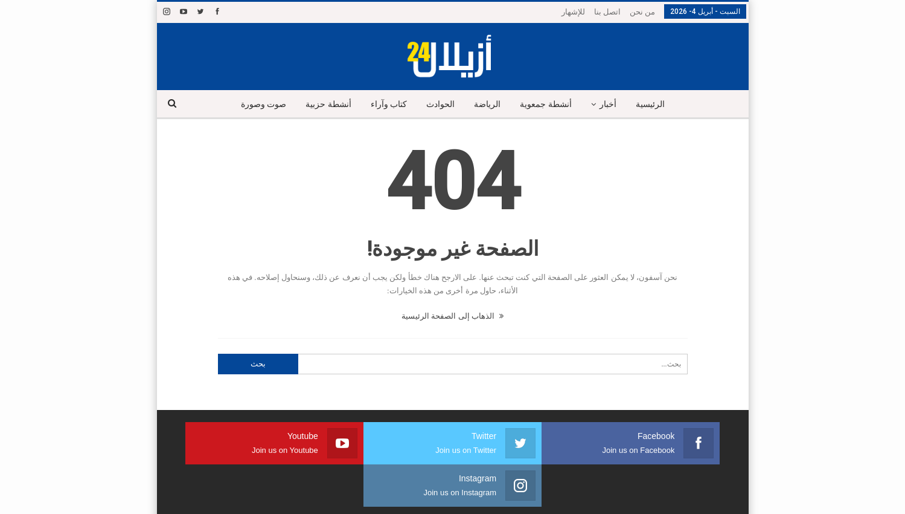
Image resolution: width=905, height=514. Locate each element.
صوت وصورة (257, 104)
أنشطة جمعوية (549, 104)
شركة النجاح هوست (196, 495)
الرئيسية (656, 104)
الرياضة (488, 104)
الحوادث (439, 104)
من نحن (642, 11)
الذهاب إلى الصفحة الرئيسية (452, 315)
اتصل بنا (607, 11)
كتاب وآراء (386, 104)
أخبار (612, 104)
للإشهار (573, 11)
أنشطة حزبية (324, 104)
